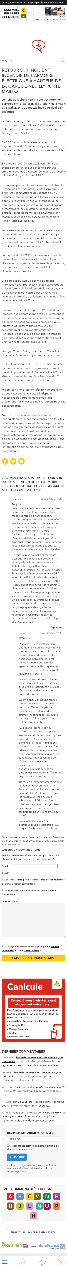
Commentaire (9, 901)
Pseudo (6, 866)
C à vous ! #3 (25, 1101)
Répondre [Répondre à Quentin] (56, 627)
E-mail (5, 872)
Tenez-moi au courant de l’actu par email (33, 1231)
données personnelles (19, 1149)
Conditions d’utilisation (38, 1168)
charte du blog (31, 950)
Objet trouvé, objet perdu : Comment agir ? (38, 1087)
